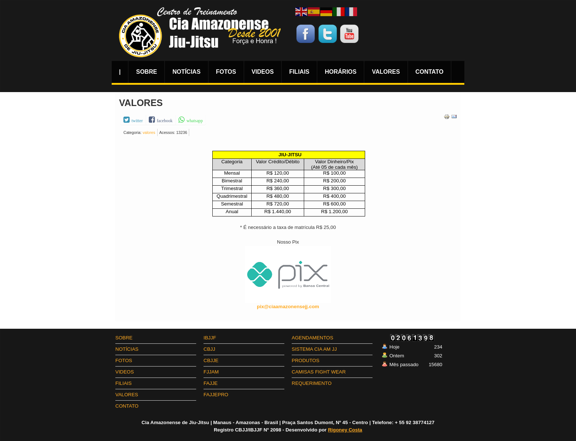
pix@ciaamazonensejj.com (288, 306)
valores (149, 132)
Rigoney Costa (345, 430)
